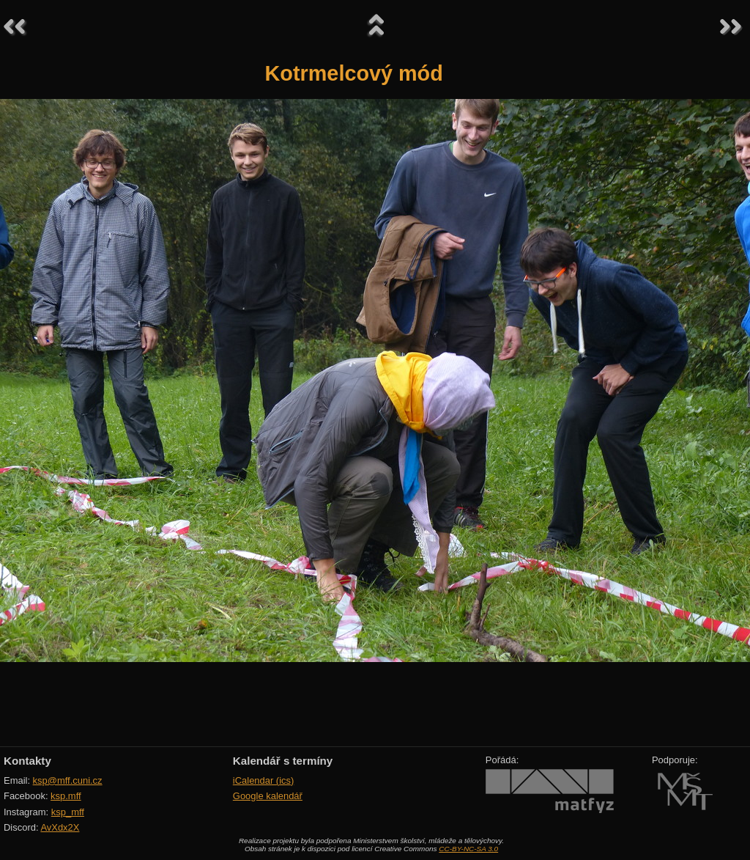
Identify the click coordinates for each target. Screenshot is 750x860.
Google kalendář (267, 795)
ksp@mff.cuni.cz (68, 780)
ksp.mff (66, 795)
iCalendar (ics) (263, 780)
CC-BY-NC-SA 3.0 (468, 849)
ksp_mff (67, 811)
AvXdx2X (59, 827)
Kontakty (27, 760)
